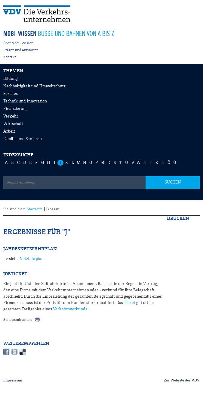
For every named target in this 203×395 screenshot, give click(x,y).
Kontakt (9, 57)
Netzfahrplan (32, 259)
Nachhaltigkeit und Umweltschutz (34, 86)
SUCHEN (173, 182)
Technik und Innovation (25, 101)
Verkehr (10, 116)
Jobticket (15, 274)
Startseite (34, 209)
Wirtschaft (13, 124)
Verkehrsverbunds (69, 309)
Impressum (12, 380)
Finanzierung (15, 109)
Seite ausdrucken (17, 320)
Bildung (10, 79)
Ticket (129, 303)
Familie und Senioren (22, 139)
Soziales (10, 94)
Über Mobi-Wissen (18, 43)
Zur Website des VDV (182, 380)
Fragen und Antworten (20, 50)
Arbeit (9, 131)
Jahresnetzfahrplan (30, 249)
